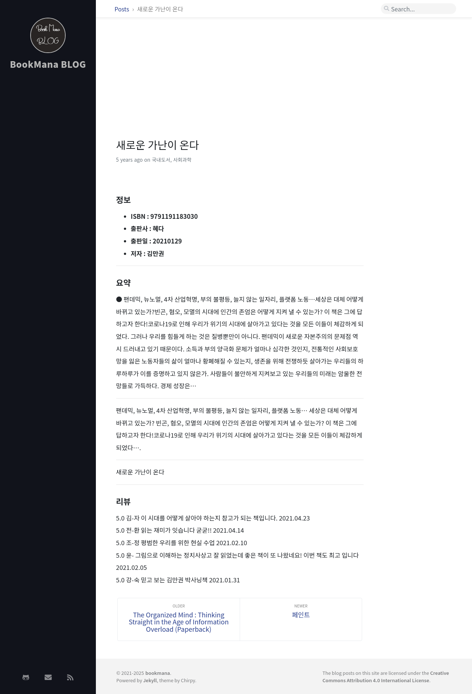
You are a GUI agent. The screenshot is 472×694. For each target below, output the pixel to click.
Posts (123, 8)
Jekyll (150, 680)
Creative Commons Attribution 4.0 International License (385, 676)
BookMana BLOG (48, 63)
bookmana (157, 672)
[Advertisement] (48, 192)
